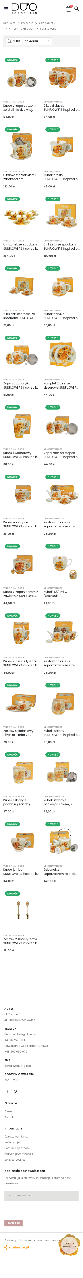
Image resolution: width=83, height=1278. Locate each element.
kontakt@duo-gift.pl (17, 1066)
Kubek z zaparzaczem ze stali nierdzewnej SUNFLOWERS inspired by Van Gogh (21, 108)
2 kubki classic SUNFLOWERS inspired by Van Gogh (61, 108)
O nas (8, 1111)
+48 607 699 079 (15, 1051)
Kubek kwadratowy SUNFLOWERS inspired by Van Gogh (21, 455)
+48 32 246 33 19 (15, 1040)
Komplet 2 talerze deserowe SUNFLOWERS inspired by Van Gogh (61, 386)
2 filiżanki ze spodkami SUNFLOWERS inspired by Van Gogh (61, 247)
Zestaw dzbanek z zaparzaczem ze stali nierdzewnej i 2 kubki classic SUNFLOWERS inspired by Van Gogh (59, 663)
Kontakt (9, 1117)
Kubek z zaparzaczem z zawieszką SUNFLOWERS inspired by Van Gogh (20, 594)
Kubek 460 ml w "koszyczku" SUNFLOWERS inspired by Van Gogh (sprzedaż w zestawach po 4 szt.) (61, 594)
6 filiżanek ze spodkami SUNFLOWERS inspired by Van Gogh (21, 247)
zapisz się (14, 1223)
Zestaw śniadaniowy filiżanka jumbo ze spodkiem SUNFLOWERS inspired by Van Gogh (20, 733)
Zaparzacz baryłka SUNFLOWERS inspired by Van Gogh (21, 386)
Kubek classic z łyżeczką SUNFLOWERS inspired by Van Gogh (21, 663)
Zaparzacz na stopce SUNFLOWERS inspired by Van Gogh (61, 455)
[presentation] (30, 1208)
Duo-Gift (9, 23)
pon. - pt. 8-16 (13, 1080)
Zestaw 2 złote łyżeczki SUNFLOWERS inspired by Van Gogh (21, 941)
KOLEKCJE (27, 23)
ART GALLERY (47, 23)
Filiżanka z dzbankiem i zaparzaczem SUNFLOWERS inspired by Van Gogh (21, 177)
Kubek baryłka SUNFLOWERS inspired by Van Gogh (61, 316)
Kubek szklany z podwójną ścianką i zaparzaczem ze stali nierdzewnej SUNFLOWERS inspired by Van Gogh (61, 802)
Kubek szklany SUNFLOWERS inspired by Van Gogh (61, 733)
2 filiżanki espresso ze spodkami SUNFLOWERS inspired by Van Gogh (20, 316)
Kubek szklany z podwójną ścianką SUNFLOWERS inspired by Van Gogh (21, 802)
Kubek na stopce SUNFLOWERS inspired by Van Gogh (21, 524)
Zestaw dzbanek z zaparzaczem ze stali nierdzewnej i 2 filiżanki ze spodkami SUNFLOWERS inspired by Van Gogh (61, 524)
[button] (68, 8)
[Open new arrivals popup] (69, 1245)
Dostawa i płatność (17, 1148)
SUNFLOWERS (48, 28)
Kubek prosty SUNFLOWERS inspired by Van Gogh (61, 177)
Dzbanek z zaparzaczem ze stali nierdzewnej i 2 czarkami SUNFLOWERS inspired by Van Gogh (62, 872)
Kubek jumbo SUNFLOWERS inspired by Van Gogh (21, 872)
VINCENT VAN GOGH (21, 28)
